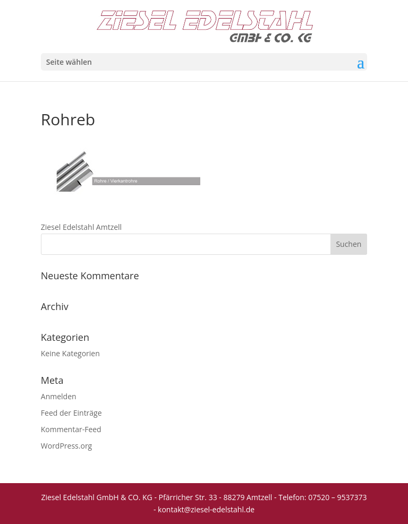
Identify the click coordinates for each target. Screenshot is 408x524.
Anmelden (58, 396)
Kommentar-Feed (71, 429)
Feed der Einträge (71, 413)
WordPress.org (66, 446)
